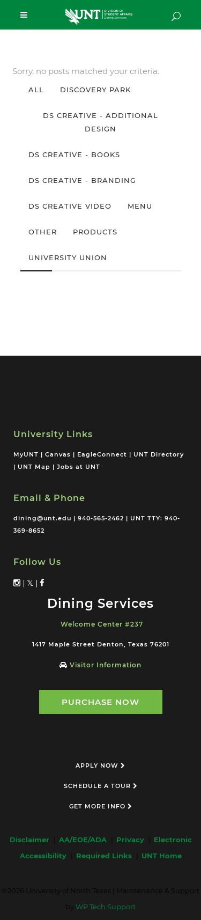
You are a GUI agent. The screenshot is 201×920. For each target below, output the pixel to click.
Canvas (58, 454)
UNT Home (162, 855)
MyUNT (26, 454)
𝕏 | (33, 583)
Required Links (106, 855)
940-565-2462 (101, 518)
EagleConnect (102, 454)
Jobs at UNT (78, 466)
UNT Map (34, 466)
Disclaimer (32, 839)
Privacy (132, 839)
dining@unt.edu (42, 518)
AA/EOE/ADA (85, 839)
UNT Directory (158, 454)
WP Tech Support (106, 906)
